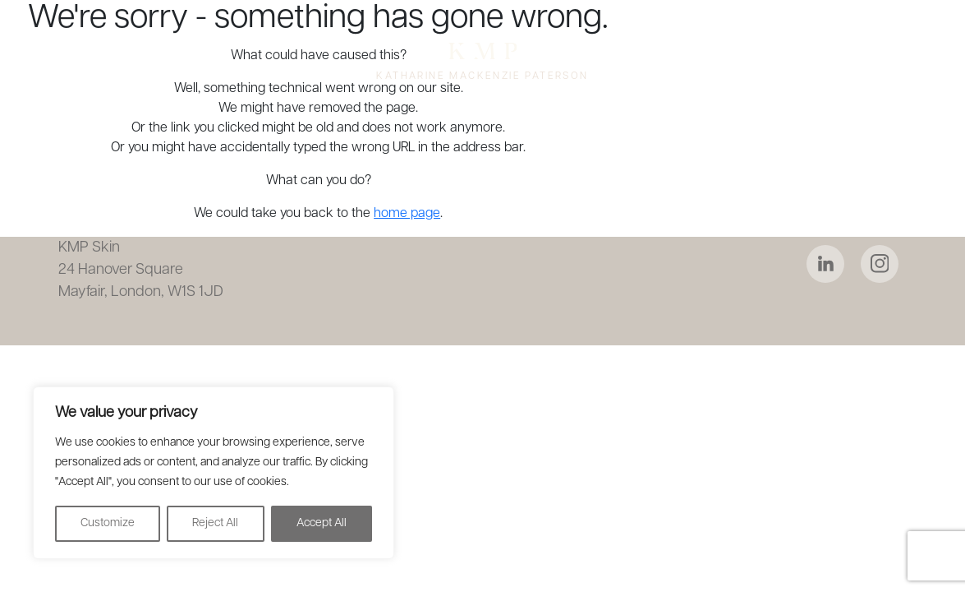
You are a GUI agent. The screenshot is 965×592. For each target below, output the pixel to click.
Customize (107, 523)
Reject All (215, 523)
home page (407, 213)
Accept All (321, 523)
